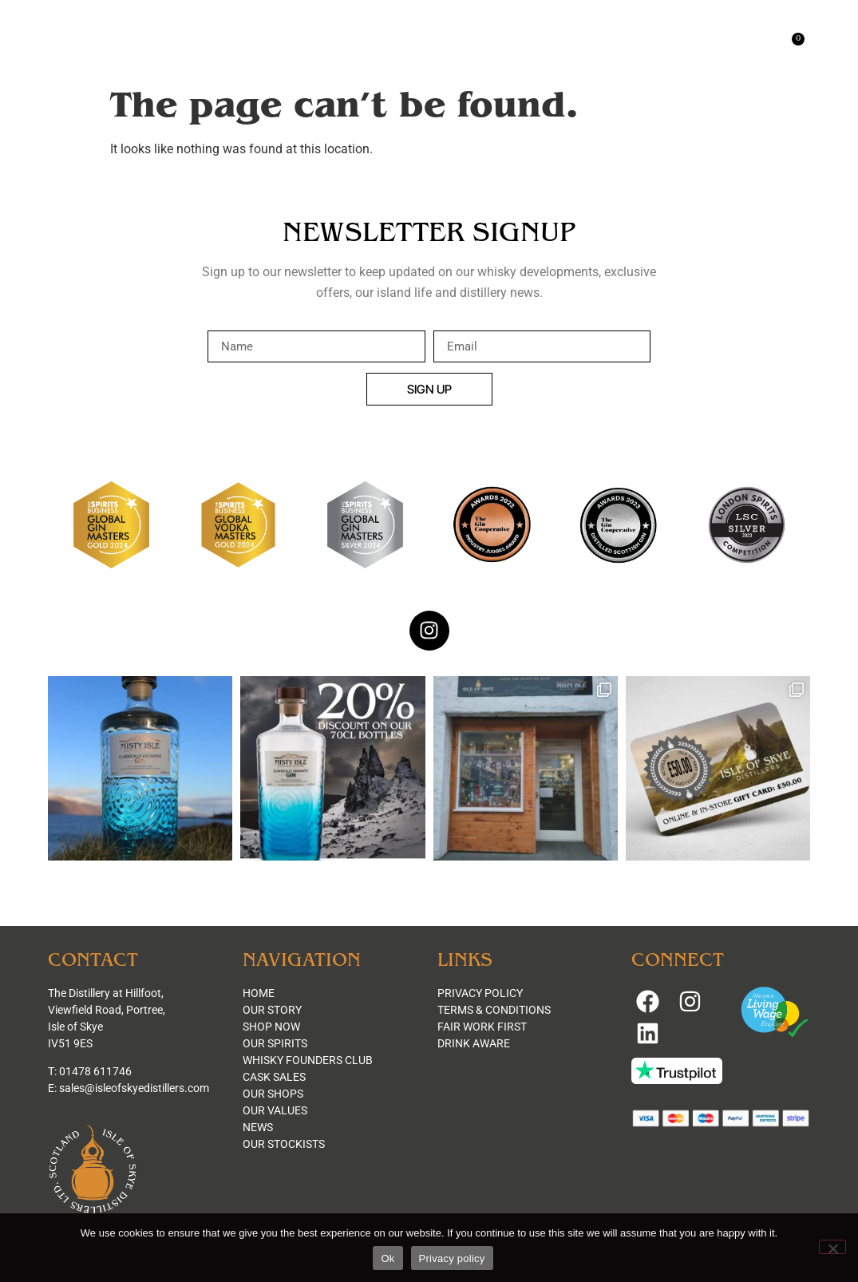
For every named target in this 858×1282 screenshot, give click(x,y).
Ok (387, 1258)
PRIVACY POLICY (480, 993)
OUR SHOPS (273, 1093)
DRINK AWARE (473, 1043)
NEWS (258, 1127)
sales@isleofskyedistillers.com (134, 1088)
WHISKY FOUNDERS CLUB (308, 1060)
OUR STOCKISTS (284, 1144)
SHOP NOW (271, 1026)
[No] (832, 1247)
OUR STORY (272, 1009)
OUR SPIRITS (275, 1043)
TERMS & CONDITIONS (494, 1009)
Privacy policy (452, 1258)
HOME (259, 993)
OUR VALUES (275, 1110)
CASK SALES (274, 1076)
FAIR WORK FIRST (482, 1026)
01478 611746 (95, 1071)
